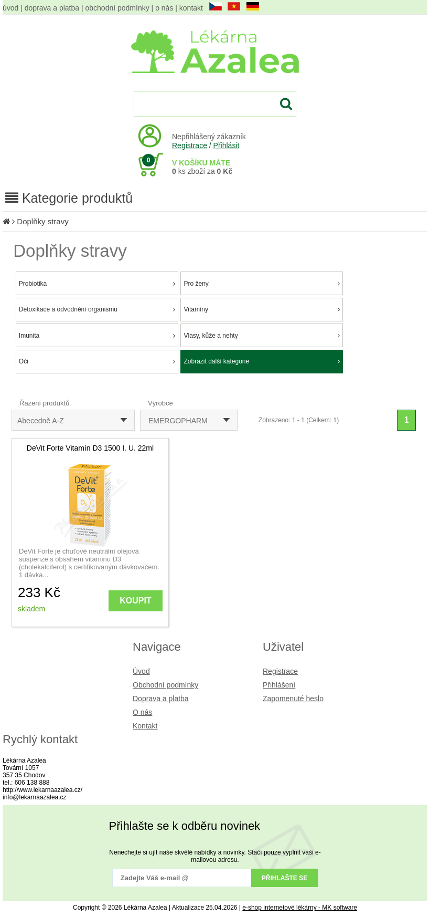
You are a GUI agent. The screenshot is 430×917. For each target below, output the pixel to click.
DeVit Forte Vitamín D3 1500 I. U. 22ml (90, 448)
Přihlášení (279, 685)
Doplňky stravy (42, 221)
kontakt (191, 8)
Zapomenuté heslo (293, 698)
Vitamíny (262, 309)
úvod (10, 8)
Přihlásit (226, 145)
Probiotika (97, 283)
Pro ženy (262, 283)
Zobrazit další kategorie (262, 361)
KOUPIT (135, 600)
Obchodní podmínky (165, 685)
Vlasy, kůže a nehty (262, 335)
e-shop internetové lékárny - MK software (299, 907)
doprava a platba (52, 8)
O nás (142, 712)
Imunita (97, 335)
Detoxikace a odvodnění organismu (97, 309)
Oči (97, 361)
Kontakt (145, 726)
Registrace (189, 145)
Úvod (141, 671)
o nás (164, 8)
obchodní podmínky (117, 8)
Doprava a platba (161, 698)
